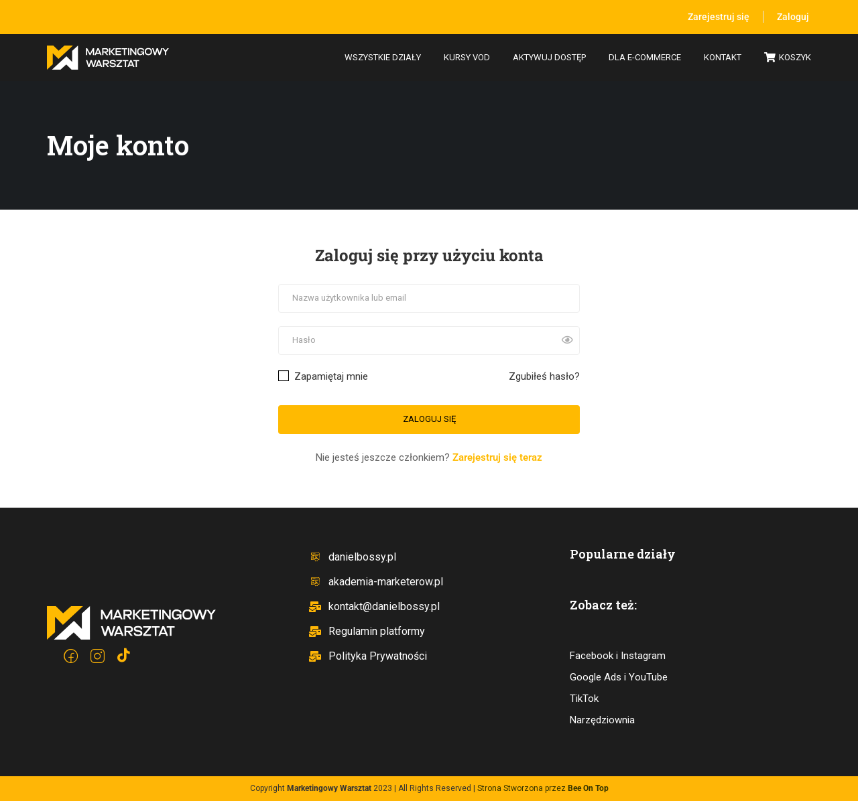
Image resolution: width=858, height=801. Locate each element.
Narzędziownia (602, 720)
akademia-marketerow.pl (375, 581)
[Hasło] (429, 340)
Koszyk (787, 58)
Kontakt (722, 57)
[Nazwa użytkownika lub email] (429, 298)
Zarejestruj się (718, 16)
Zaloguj (793, 16)
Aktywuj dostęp (549, 57)
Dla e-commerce (645, 57)
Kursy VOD (467, 57)
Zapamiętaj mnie (323, 376)
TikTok (584, 699)
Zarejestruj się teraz (497, 457)
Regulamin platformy (366, 631)
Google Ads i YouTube (619, 677)
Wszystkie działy (383, 57)
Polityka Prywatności (367, 656)
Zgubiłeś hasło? (544, 376)
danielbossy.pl (352, 557)
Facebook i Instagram (618, 656)
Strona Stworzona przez (543, 788)
